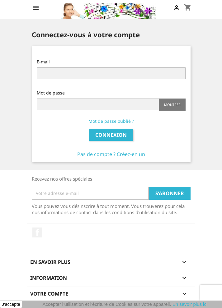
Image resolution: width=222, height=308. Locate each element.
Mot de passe (51, 93)
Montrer (172, 104)
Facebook (37, 232)
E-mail (43, 62)
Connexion (111, 134)
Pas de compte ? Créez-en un (111, 154)
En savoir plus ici (190, 304)
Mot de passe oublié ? (111, 121)
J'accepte (11, 304)
